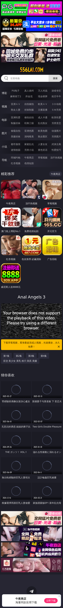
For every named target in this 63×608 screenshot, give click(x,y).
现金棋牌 (42, 96)
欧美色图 (42, 130)
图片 (4, 133)
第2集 (19, 355)
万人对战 (42, 90)
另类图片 (56, 136)
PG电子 (15, 90)
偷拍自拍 (29, 117)
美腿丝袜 (15, 136)
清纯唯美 (29, 136)
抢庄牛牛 (56, 96)
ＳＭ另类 (56, 109)
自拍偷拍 (29, 104)
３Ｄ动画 (56, 104)
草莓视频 (42, 157)
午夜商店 (29, 157)
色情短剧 (29, 163)
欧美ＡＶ (42, 104)
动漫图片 (56, 130)
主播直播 (42, 109)
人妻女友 (42, 144)
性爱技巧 (56, 149)
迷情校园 (15, 149)
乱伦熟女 (42, 123)
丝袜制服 (29, 109)
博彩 (4, 93)
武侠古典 (56, 144)
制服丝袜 (15, 123)
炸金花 (29, 96)
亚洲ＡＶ (15, 104)
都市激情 (15, 144)
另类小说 (29, 149)
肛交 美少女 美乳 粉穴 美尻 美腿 (20, 360)
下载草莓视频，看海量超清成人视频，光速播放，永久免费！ (31, 345)
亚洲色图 (29, 130)
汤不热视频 (56, 157)
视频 (4, 106)
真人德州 (29, 90)
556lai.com (31, 69)
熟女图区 (42, 136)
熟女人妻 (15, 109)
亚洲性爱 (15, 117)
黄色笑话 (42, 149)
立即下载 (51, 600)
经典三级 (29, 123)
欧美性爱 (56, 117)
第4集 (44, 355)
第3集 (31, 355)
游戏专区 (56, 90)
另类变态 (56, 123)
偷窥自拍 (15, 130)
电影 (4, 120)
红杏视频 (15, 163)
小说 (4, 146)
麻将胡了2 (15, 96)
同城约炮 (15, 157)
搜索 (55, 78)
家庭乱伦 (29, 144)
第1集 (6, 355)
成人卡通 (42, 117)
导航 (4, 160)
